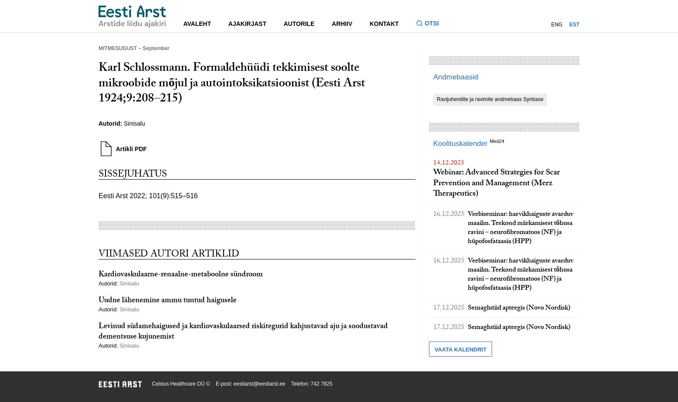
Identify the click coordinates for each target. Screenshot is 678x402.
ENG (557, 25)
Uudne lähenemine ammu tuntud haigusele (168, 301)
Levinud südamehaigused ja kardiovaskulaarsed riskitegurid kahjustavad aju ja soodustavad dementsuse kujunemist (243, 332)
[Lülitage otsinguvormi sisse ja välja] (431, 24)
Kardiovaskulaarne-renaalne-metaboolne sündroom (181, 275)
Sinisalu (134, 123)
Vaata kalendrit (460, 349)
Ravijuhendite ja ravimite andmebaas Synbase (490, 99)
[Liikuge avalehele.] (132, 16)
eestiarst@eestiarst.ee (259, 384)
